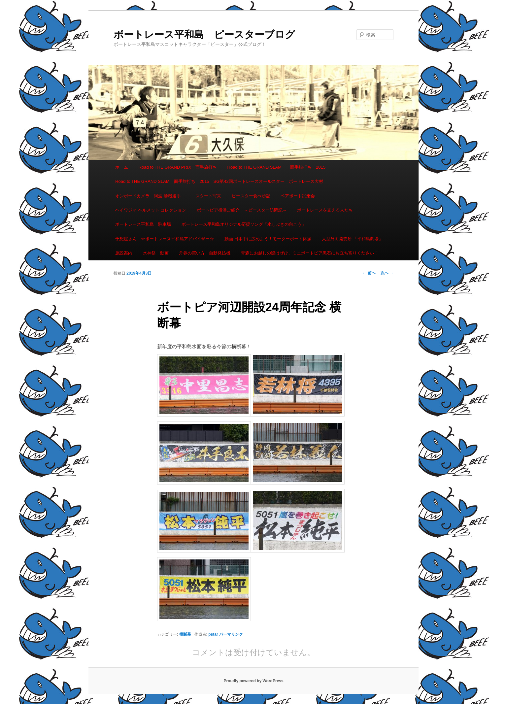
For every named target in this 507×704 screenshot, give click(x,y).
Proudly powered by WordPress (253, 681)
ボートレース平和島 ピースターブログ (204, 34)
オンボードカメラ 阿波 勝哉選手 (150, 195)
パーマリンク (231, 634)
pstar (213, 634)
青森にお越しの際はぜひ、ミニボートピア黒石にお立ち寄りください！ (309, 253)
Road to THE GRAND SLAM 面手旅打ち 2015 (276, 167)
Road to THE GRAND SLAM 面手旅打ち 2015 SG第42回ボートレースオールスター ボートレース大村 (219, 181)
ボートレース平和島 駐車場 (143, 224)
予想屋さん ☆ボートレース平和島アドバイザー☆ (164, 238)
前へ (368, 273)
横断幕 (185, 634)
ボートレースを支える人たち (325, 210)
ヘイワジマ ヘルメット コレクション (150, 210)
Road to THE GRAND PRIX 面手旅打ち (178, 167)
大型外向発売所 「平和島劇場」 (352, 238)
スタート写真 (208, 195)
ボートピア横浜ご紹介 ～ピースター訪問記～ (242, 210)
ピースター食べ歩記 (251, 195)
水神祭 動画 (156, 253)
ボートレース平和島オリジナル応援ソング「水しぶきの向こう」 (244, 224)
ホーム (121, 167)
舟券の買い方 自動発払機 (204, 253)
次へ (387, 273)
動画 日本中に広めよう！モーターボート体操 (268, 238)
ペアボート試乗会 (298, 195)
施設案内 (123, 253)
